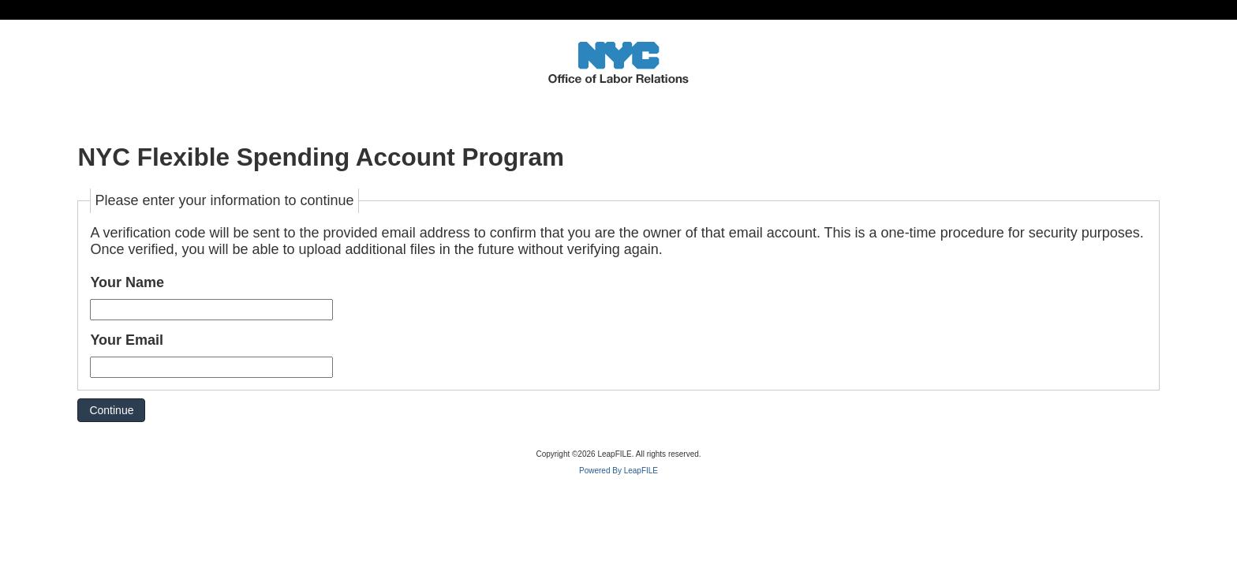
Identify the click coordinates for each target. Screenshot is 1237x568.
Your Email (126, 340)
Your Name (127, 282)
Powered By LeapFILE (618, 470)
